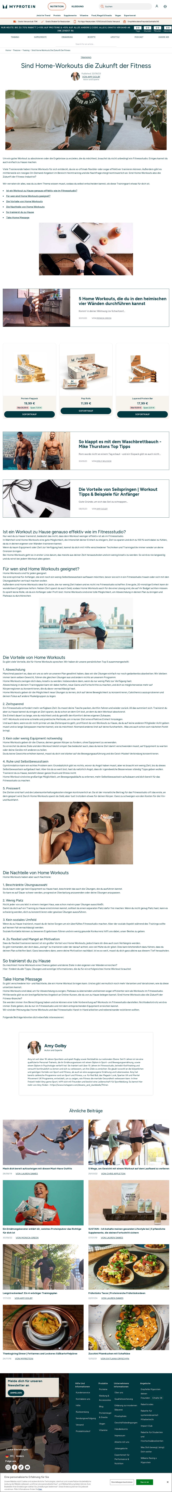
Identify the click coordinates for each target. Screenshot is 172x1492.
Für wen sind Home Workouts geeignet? (28, 196)
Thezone (16, 50)
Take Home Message (17, 217)
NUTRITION (57, 7)
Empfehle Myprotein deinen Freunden (152, 1394)
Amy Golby (102, 509)
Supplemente (70, 16)
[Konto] (157, 6)
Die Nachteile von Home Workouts (25, 206)
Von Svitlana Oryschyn (115, 1358)
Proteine (103, 1389)
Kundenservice (83, 1392)
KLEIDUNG (78, 7)
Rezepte (92, 37)
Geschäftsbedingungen (125, 1422)
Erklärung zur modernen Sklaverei (125, 1407)
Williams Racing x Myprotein (149, 1460)
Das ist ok (145, 1482)
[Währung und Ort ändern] (34, 1456)
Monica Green (103, 318)
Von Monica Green (27, 1237)
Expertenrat (130, 16)
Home (8, 50)
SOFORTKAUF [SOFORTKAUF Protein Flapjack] (29, 414)
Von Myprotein (24, 1358)
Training (15, 37)
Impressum (119, 1435)
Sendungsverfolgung (86, 1418)
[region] (86, 1482)
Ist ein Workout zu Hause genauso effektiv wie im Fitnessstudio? (41, 190)
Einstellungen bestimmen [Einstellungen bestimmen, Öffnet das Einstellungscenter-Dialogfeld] (122, 1482)
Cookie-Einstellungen (17, 1449)
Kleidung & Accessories (105, 1397)
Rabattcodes (147, 1404)
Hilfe (78, 1405)
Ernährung (67, 37)
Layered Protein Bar (142, 398)
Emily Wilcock (103, 461)
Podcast (139, 37)
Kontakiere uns (83, 1399)
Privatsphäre (120, 1416)
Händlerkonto (121, 1429)
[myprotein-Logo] (19, 6)
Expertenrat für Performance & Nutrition (121, 1459)
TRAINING (86, 57)
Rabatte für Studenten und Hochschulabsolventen (152, 1436)
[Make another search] (86, 44)
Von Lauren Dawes (27, 1173)
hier (40, 1489)
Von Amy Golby (91, 77)
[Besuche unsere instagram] (8, 1467)
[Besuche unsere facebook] (14, 1467)
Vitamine (84, 16)
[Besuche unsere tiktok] (21, 1467)
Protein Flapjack (29, 398)
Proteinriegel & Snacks (105, 1415)
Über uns (118, 1392)
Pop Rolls (86, 398)
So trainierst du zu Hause (20, 212)
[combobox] (125, 6)
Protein (57, 16)
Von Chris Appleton (113, 1173)
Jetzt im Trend (43, 16)
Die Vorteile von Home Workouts (24, 201)
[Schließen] (168, 1482)
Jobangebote (121, 1448)
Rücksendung (82, 1412)
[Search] (102, 6)
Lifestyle (115, 37)
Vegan (118, 16)
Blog (101, 1406)
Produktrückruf (83, 1431)
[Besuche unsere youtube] (27, 1467)
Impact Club (147, 1426)
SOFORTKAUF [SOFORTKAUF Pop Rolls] (86, 411)
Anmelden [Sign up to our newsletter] (16, 1392)
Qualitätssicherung (123, 1399)
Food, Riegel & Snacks (102, 16)
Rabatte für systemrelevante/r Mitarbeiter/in (149, 1415)
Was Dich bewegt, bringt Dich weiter (152, 1449)
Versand (80, 1424)
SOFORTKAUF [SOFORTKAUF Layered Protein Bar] (142, 414)
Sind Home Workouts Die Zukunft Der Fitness (51, 50)
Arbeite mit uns (121, 1442)
